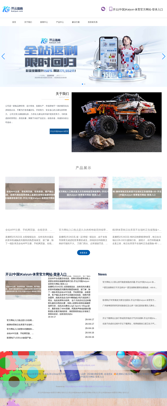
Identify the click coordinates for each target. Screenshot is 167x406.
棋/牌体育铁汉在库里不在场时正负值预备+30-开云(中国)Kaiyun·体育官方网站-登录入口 (20, 325)
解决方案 (76, 22)
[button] (164, 56)
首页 (14, 22)
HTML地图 (107, 387)
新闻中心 (44, 22)
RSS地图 (99, 387)
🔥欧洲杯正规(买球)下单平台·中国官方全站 (135, 374)
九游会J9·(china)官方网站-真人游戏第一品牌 (64, 374)
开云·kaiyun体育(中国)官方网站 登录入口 (84, 377)
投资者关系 (93, 22)
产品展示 (84, 168)
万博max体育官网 (32, 374)
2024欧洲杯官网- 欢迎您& (99, 374)
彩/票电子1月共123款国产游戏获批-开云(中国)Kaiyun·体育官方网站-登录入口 (20, 338)
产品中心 (60, 22)
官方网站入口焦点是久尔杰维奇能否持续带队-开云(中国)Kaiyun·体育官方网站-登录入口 (20, 320)
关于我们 (28, 22)
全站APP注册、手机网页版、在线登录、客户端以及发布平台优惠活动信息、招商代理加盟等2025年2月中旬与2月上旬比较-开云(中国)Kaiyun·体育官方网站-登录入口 (20, 333)
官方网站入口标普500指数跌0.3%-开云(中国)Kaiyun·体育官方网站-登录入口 (20, 329)
